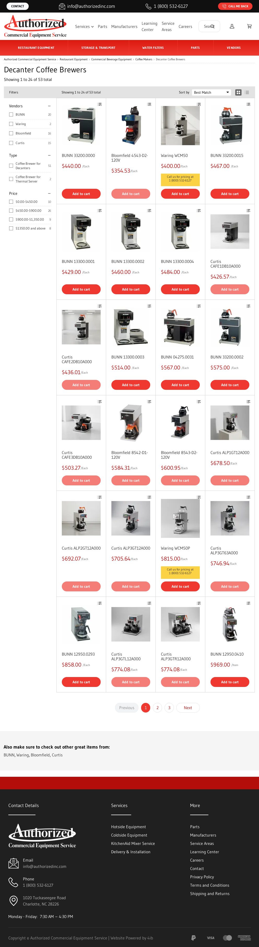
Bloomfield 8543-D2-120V (179, 455)
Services (84, 26)
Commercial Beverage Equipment (111, 59)
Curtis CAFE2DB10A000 (77, 359)
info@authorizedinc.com (45, 866)
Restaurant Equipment (74, 59)
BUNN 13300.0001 (78, 261)
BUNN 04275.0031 (177, 357)
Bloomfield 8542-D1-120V (129, 455)
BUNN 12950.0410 (227, 654)
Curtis (20, 143)
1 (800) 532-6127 (180, 180)
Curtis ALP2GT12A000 (81, 548)
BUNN (20, 114)
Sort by (184, 92)
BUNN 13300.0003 (127, 357)
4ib (150, 937)
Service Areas (168, 26)
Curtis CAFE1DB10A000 (225, 263)
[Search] (212, 26)
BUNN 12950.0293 (78, 654)
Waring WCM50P (175, 548)
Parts (102, 26)
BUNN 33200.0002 (226, 357)
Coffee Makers (143, 59)
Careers (185, 26)
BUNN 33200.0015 (226, 155)
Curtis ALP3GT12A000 (130, 548)
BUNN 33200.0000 (78, 155)
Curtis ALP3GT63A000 (224, 550)
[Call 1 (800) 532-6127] (167, 6)
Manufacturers (124, 26)
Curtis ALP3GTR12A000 (176, 656)
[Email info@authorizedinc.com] (87, 6)
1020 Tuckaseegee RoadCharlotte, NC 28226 (44, 901)
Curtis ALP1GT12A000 (229, 452)
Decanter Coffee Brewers (170, 59)
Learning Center (150, 26)
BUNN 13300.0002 (127, 261)
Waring (21, 124)
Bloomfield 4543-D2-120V (129, 157)
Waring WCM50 (174, 155)
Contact (17, 6)
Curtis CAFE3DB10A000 (77, 455)
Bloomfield (23, 133)
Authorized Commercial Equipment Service (30, 59)
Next (188, 707)
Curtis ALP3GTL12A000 (126, 656)
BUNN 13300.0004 (177, 261)
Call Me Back (235, 6)
